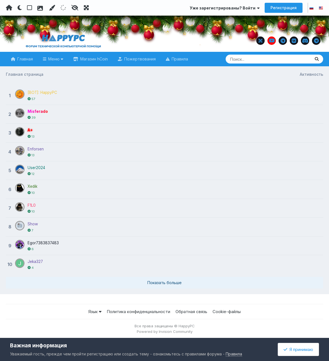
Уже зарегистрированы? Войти (225, 8)
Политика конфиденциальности (138, 310)
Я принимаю (298, 349)
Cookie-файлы (227, 310)
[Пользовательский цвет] (51, 8)
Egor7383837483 (44, 241)
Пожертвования (139, 59)
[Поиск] (257, 59)
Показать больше (164, 281)
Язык (94, 310)
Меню (55, 59)
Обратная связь (191, 310)
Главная (24, 59)
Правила (179, 59)
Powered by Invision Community (164, 330)
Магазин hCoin (93, 59)
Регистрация (283, 7)
